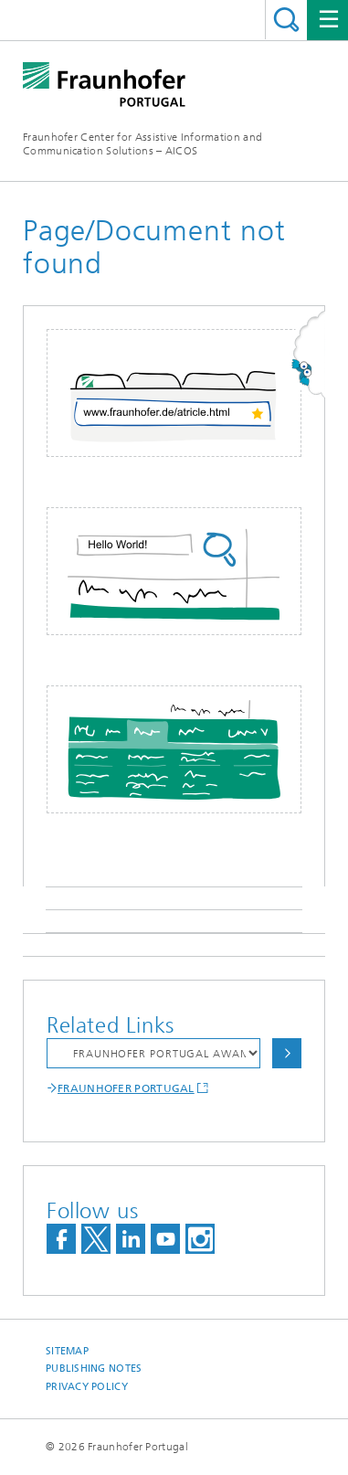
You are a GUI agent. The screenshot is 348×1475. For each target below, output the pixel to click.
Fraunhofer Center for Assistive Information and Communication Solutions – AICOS (142, 144)
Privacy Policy (87, 1387)
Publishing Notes (94, 1368)
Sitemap (67, 1351)
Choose (286, 1053)
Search (286, 19)
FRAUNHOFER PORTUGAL (126, 1088)
